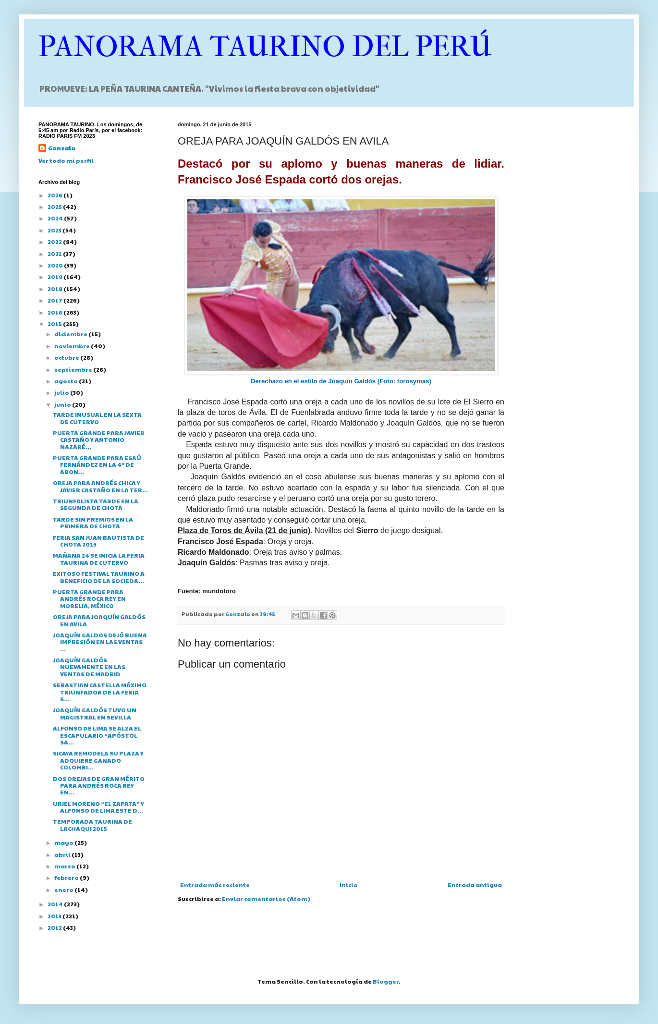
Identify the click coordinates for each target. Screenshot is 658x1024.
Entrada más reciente (215, 885)
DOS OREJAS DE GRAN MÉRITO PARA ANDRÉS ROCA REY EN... (99, 785)
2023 (55, 230)
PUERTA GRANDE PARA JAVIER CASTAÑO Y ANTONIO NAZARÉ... (99, 440)
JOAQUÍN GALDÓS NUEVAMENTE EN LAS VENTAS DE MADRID (89, 667)
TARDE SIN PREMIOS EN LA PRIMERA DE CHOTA (93, 522)
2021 (55, 253)
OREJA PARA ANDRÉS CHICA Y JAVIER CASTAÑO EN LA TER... (100, 486)
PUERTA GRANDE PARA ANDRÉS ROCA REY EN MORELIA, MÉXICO (89, 599)
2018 (55, 289)
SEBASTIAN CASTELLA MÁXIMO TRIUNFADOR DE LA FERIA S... (99, 692)
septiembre (73, 369)
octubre (67, 357)
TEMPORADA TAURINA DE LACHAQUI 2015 (92, 824)
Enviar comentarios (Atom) (266, 898)
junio (63, 404)
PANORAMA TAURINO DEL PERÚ (265, 47)
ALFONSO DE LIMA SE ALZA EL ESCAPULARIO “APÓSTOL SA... (97, 735)
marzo (65, 866)
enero (64, 889)
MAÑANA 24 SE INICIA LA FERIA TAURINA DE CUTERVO (99, 558)
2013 (55, 916)
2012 (55, 927)
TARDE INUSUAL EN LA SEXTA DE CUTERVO (97, 418)
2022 (55, 241)
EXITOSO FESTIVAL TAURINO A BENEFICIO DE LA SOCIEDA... (99, 577)
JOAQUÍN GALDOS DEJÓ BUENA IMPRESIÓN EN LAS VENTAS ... (100, 642)
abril (63, 854)
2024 (56, 218)
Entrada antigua (475, 885)
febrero (67, 877)
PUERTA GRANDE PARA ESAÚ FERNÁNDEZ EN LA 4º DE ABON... (97, 464)
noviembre (72, 346)
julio (62, 392)
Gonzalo (61, 148)
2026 (55, 195)
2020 (56, 265)
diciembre (71, 334)
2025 (55, 206)
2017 (55, 300)
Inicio (349, 885)
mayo (64, 842)
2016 (55, 312)
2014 (56, 904)
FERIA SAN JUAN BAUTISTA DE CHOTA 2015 (98, 541)
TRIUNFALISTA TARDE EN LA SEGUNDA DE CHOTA (95, 504)
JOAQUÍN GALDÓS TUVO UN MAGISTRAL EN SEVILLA (94, 713)
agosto (66, 381)
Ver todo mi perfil (66, 160)
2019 (55, 276)
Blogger (386, 981)
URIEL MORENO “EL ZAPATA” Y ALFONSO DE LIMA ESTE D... (98, 807)
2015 (55, 324)
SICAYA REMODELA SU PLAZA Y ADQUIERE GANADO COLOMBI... (98, 760)
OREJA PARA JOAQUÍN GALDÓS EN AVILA (99, 620)
